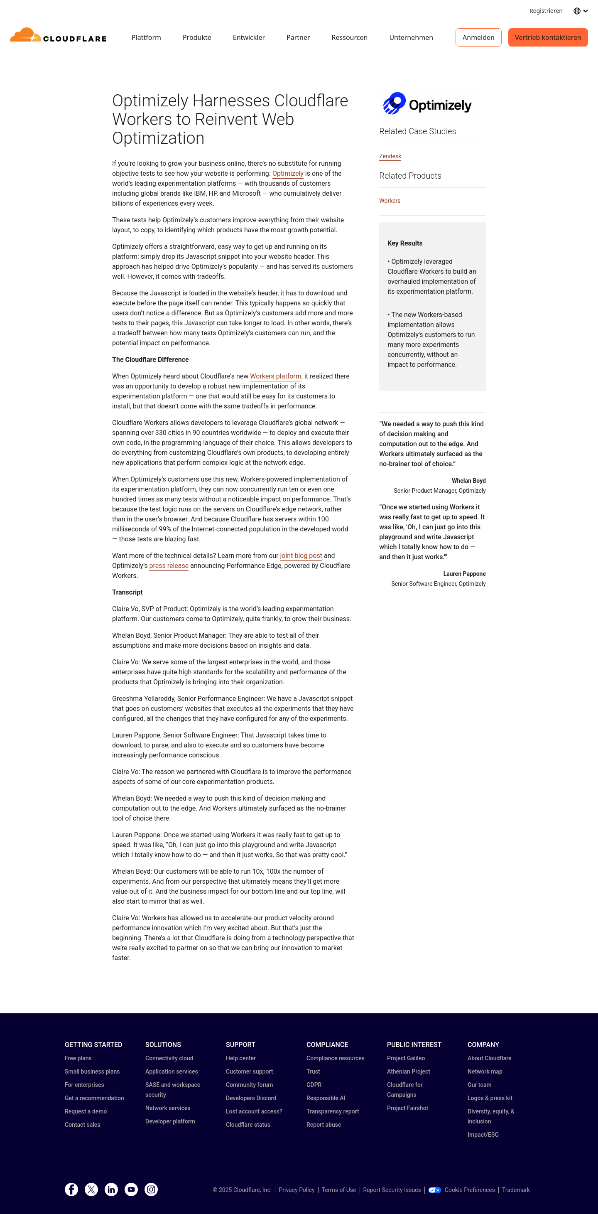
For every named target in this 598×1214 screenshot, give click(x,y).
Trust (313, 1071)
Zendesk (390, 156)
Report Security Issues (392, 1190)
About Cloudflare (490, 1058)
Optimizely (288, 173)
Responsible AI (326, 1098)
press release (169, 566)
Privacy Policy (296, 1190)
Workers (389, 200)
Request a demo (86, 1111)
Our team (480, 1084)
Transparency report (332, 1111)
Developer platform (170, 1121)
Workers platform (275, 376)
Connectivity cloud (169, 1058)
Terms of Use (339, 1190)
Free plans (78, 1058)
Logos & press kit (490, 1098)
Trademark (516, 1190)
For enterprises (84, 1084)
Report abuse (323, 1124)
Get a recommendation (94, 1098)
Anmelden (479, 37)
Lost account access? (254, 1111)
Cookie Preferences (461, 1190)
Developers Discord (251, 1098)
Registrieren (546, 11)
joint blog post (301, 556)
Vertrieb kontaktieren (548, 37)
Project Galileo (406, 1058)
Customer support (249, 1071)
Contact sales (82, 1124)
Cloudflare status (248, 1124)
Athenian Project (408, 1071)
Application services (171, 1071)
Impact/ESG (483, 1134)
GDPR (313, 1084)
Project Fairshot (407, 1108)
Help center (241, 1058)
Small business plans (92, 1071)
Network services (167, 1108)
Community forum (249, 1084)
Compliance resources (335, 1058)
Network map (485, 1071)
